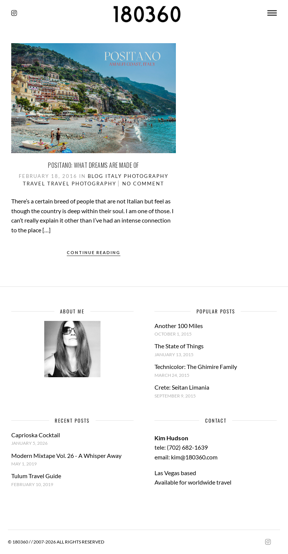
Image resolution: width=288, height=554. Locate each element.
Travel (34, 184)
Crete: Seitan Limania (181, 387)
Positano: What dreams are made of (93, 165)
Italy (113, 176)
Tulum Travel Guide (36, 475)
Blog (96, 176)
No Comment (143, 184)
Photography (146, 176)
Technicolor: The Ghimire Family (195, 366)
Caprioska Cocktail (35, 434)
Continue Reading (93, 252)
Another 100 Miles (178, 325)
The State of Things (179, 345)
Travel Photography (81, 184)
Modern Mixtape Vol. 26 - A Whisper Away (66, 455)
